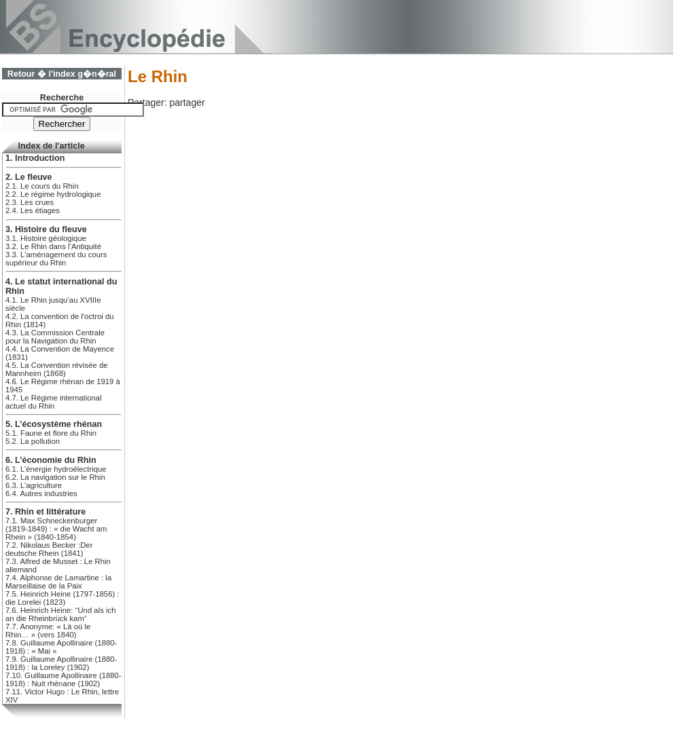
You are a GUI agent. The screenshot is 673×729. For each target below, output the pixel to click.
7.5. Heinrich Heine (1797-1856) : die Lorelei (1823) (62, 598)
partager (186, 102)
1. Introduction (35, 158)
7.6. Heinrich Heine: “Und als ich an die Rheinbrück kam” (60, 614)
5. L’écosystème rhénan (53, 424)
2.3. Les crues (29, 202)
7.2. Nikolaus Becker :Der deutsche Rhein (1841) (48, 549)
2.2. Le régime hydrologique (53, 194)
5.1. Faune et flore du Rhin (50, 433)
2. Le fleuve (28, 177)
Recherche (62, 97)
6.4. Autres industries (41, 493)
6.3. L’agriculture (33, 485)
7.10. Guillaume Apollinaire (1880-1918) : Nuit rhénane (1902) (63, 679)
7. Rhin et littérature (45, 512)
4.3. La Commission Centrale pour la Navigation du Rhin (55, 337)
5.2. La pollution (32, 441)
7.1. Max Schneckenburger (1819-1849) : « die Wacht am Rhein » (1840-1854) (56, 529)
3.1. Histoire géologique (45, 238)
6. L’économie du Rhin (50, 460)
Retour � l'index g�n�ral (61, 74)
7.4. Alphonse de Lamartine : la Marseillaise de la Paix (58, 582)
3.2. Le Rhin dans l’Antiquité (53, 246)
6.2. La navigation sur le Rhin (55, 477)
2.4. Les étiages (32, 210)
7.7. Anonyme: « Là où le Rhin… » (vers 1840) (47, 630)
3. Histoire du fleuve (46, 229)
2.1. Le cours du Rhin (42, 186)
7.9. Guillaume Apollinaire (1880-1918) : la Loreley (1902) (61, 663)
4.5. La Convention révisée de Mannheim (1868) (56, 369)
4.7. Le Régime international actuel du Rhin (53, 402)
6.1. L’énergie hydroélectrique (56, 469)
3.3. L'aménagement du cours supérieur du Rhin (56, 258)
